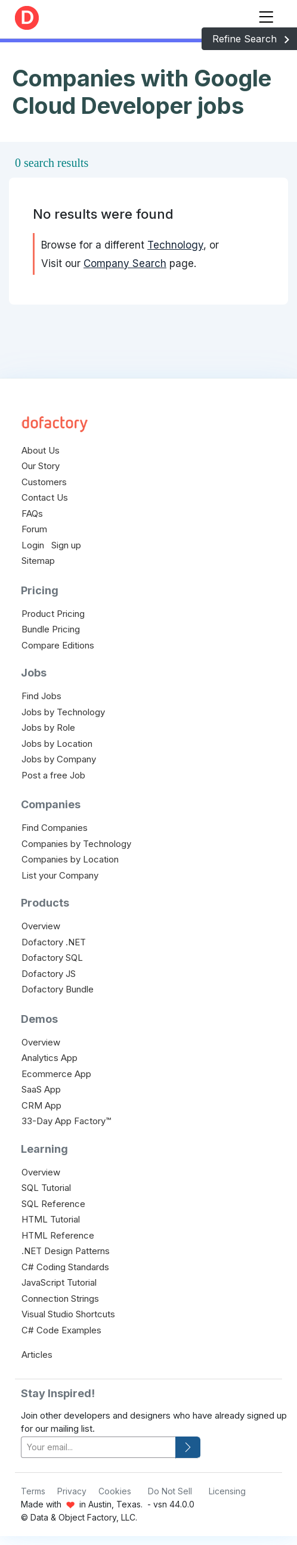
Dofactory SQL (52, 957)
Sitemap (38, 560)
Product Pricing (53, 613)
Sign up (66, 545)
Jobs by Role (48, 727)
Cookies (114, 1491)
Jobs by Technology (63, 712)
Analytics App (49, 1057)
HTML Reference (57, 1235)
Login (32, 545)
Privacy (71, 1491)
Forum (34, 529)
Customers (44, 482)
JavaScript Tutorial (59, 1282)
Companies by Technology (76, 843)
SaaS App (41, 1089)
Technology (175, 245)
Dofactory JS (48, 973)
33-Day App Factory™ (66, 1121)
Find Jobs (41, 696)
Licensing (227, 1491)
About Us (40, 450)
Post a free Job (53, 775)
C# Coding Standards (65, 1267)
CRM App (41, 1105)
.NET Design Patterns (65, 1251)
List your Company (59, 875)
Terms (33, 1491)
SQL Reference (53, 1203)
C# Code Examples (61, 1330)
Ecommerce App (56, 1073)
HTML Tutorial (50, 1219)
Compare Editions (57, 645)
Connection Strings (60, 1298)
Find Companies (54, 827)
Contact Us (44, 497)
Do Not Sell (170, 1491)
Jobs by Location (56, 743)
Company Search (124, 263)
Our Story (40, 465)
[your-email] (98, 1448)
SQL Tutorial (46, 1187)
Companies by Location (70, 859)
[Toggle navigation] (266, 14)
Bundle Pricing (50, 629)
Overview (40, 926)
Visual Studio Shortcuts (68, 1314)
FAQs (32, 513)
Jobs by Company (58, 759)
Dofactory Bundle (57, 989)
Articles (36, 1354)
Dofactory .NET (53, 942)
